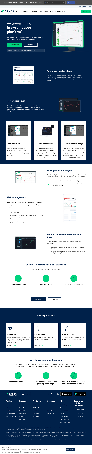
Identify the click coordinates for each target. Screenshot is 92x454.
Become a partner (64, 410)
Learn (48, 407)
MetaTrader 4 (36, 413)
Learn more (11, 345)
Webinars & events (51, 410)
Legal (89, 6)
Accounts (8, 410)
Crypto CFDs (22, 416)
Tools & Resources (36, 11)
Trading (18, 11)
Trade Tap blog (50, 413)
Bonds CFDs (22, 419)
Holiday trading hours (11, 416)
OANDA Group (63, 405)
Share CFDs (22, 407)
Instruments (8, 405)
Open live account (14, 44)
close (77, 3)
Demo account (30, 44)
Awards (62, 407)
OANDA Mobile (36, 405)
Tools (7, 407)
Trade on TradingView (79, 416)
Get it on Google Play (79, 414)
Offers (84, 6)
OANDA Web (36, 407)
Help (80, 6)
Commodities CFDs (23, 413)
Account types (48, 11)
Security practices (64, 419)
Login (77, 11)
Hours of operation (10, 413)
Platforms (26, 11)
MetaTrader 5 (36, 416)
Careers (62, 413)
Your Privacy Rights (65, 422)
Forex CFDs (22, 405)
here (55, 436)
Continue (70, 2)
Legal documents (64, 416)
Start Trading (86, 11)
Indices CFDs (22, 410)
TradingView (36, 410)
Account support (60, 11)
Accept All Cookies (70, 449)
